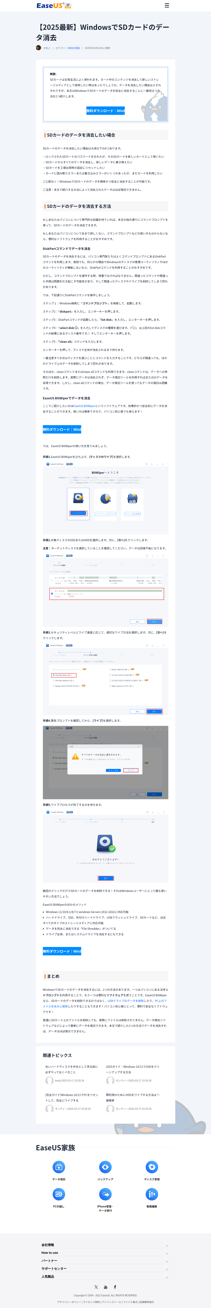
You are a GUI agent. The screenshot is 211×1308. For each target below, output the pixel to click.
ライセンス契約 (91, 1300)
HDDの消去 (74, 48)
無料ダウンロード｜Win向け (105, 108)
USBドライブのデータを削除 (126, 993)
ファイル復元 (130, 1300)
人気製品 (47, 1274)
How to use (49, 1246)
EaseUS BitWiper (84, 403)
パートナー (49, 1255)
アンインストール (111, 1300)
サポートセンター (54, 1265)
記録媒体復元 (146, 1300)
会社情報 (47, 1237)
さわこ (47, 48)
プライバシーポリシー (69, 1300)
